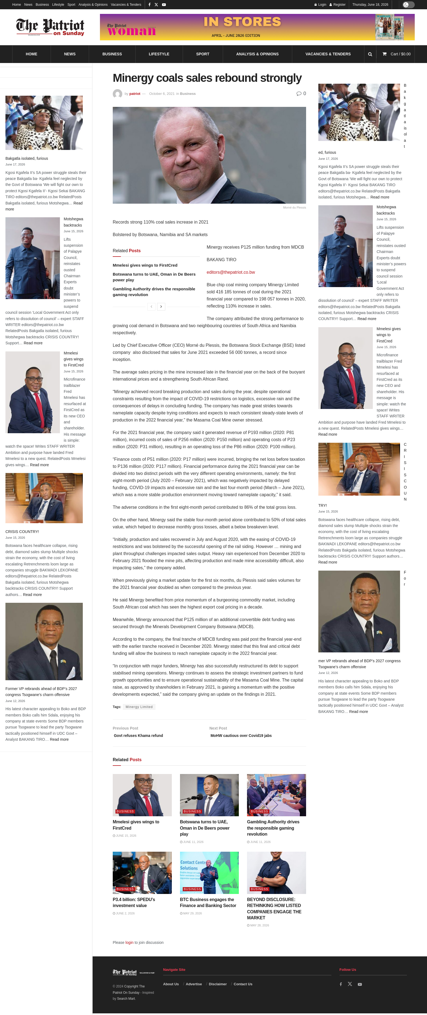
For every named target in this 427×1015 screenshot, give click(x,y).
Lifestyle (58, 5)
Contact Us (243, 986)
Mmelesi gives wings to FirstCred (74, 359)
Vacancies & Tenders (126, 5)
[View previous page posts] (151, 307)
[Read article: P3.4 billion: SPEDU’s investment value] (142, 875)
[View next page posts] (161, 307)
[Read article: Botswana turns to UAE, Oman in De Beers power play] (209, 797)
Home (16, 5)
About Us (171, 986)
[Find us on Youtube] (360, 986)
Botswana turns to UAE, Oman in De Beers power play (205, 829)
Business (42, 5)
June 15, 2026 (124, 837)
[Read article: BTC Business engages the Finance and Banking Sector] (209, 875)
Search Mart (126, 1000)
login (130, 944)
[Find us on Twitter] (350, 986)
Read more (33, 343)
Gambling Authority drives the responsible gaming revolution (273, 829)
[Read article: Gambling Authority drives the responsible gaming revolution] (276, 797)
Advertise (194, 986)
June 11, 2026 (192, 843)
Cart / (401, 54)
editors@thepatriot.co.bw (231, 272)
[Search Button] (370, 54)
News (28, 5)
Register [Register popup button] (338, 5)
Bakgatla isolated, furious (26, 158)
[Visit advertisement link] (257, 27)
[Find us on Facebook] (341, 986)
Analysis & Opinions (93, 5)
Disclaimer (218, 986)
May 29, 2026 (191, 915)
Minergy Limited (139, 707)
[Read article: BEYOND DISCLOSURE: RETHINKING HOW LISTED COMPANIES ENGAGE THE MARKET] (276, 875)
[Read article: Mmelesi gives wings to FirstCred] (142, 797)
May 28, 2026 (258, 927)
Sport (71, 5)
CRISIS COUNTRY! (22, 531)
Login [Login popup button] (320, 5)
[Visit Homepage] (50, 27)
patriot (134, 94)
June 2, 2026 (124, 915)
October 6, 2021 (162, 94)
